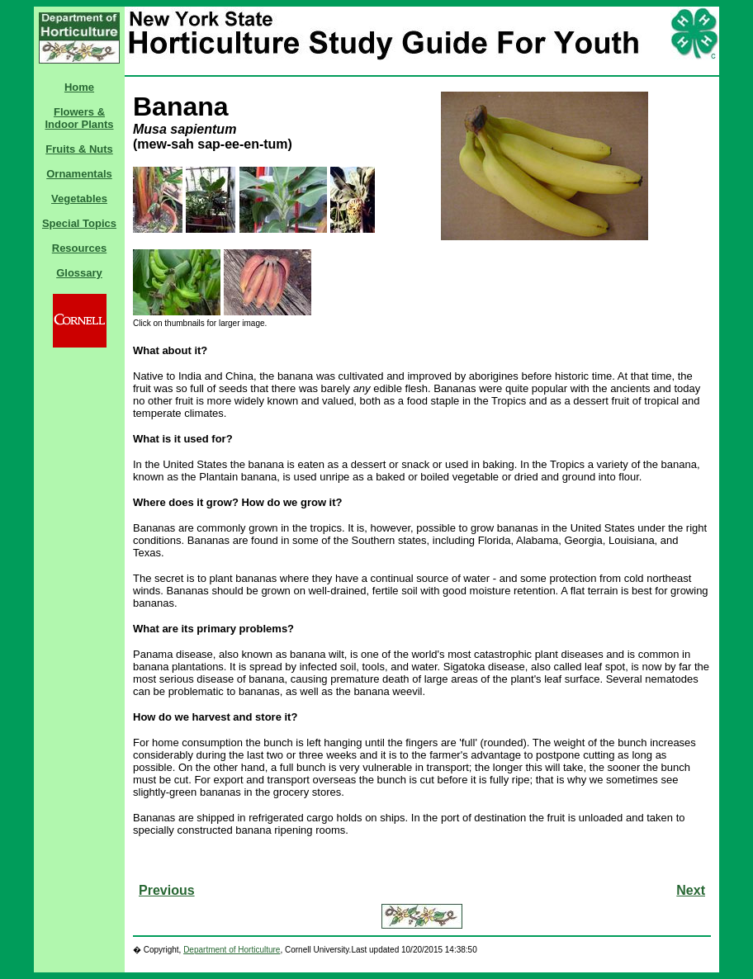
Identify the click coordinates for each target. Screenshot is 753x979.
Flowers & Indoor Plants (79, 118)
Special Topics (79, 223)
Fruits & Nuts (79, 149)
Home (79, 87)
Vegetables (79, 198)
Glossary (79, 273)
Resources (79, 248)
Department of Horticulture (231, 949)
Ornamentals (78, 174)
